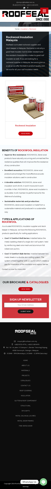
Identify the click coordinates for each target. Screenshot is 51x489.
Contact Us (25, 386)
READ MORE (25, 133)
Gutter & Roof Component (26, 401)
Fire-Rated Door (25, 426)
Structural (26, 406)
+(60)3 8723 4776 (19, 5)
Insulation (25, 396)
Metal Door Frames (25, 421)
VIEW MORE (25, 289)
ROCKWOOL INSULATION (33, 150)
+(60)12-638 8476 (32, 5)
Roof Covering (26, 391)
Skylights (25, 411)
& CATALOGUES (37, 282)
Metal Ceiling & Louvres (26, 416)
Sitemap (26, 486)
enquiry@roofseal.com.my (26, 2)
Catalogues (25, 380)
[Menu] (44, 11)
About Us (25, 365)
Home (17, 29)
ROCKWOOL (9, 222)
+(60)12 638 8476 (33, 344)
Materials (25, 370)
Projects (25, 375)
